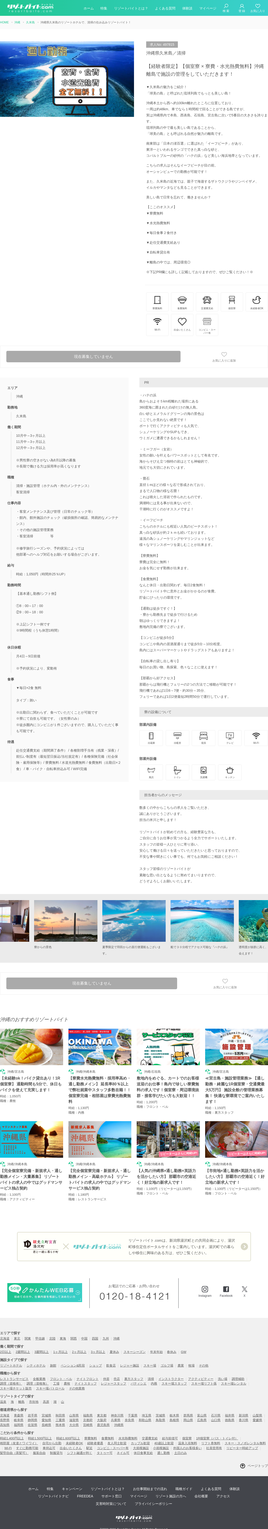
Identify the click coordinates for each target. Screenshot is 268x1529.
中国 (84, 1338)
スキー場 (150, 1365)
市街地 (33, 1402)
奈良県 (129, 1420)
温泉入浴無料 (187, 1443)
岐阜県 (18, 1420)
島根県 (174, 1420)
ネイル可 (123, 1453)
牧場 (191, 1365)
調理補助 (238, 1379)
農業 (181, 1365)
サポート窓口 (111, 1496)
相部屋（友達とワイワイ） (19, 1443)
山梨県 (257, 1415)
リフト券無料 (210, 1443)
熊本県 (60, 1425)
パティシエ (138, 1383)
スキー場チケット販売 (16, 1388)
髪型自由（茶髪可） (14, 1453)
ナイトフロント (88, 1379)
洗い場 (222, 1379)
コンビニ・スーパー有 (113, 1448)
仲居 (106, 1379)
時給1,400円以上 (12, 1438)
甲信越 (40, 1338)
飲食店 (111, 1365)
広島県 (202, 1420)
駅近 (89, 1448)
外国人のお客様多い (187, 1448)
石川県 (215, 1415)
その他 (203, 1365)
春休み (171, 1352)
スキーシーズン (135, 1352)
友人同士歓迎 (116, 1443)
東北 (17, 1338)
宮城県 (46, 1415)
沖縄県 (119, 1425)
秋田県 (60, 1415)
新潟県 (243, 1415)
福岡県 (18, 1425)
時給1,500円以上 (40, 1438)
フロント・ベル (61, 1379)
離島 (21, 1402)
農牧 (67, 1383)
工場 (56, 1383)
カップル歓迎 (140, 1443)
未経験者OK (74, 1443)
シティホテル (36, 1365)
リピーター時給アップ (242, 1448)
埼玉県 (146, 1415)
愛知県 (46, 1420)
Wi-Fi (8, 1448)
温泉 (3, 1402)
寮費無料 (90, 1438)
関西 (73, 1338)
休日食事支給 (143, 1453)
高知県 (5, 1425)
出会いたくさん (71, 1448)
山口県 (215, 1420)
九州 (106, 1338)
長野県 (5, 1420)
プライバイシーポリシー (153, 1504)
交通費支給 (150, 1438)
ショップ (95, 1365)
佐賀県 (32, 1425)
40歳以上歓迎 (163, 1443)
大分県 (74, 1425)
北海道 (5, 1338)
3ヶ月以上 (98, 1352)
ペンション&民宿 (73, 1365)
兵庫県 (115, 1420)
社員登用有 (214, 1448)
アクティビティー (200, 1379)
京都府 (88, 1420)
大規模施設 (141, 1448)
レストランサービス (14, 1379)
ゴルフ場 (167, 1365)
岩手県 (32, 1415)
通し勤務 (163, 1453)
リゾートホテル (11, 1365)
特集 (103, 8)
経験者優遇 (95, 1443)
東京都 (101, 1415)
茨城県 (160, 1415)
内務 (154, 1383)
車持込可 (49, 1448)
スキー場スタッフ (174, 1383)
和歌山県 (145, 1420)
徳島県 (229, 1420)
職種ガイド (183, 1489)
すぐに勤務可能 (27, 1448)
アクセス (223, 1496)
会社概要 (201, 1496)
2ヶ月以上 (79, 1352)
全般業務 (39, 1379)
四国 (95, 1338)
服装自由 (39, 1453)
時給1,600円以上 (68, 1438)
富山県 (202, 1415)
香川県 (243, 1420)
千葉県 (132, 1415)
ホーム (89, 8)
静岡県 (32, 1420)
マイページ (207, 8)
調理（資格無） (38, 1383)
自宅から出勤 (51, 1443)
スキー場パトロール (50, 1388)
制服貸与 (56, 1453)
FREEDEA (85, 1496)
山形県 (74, 1415)
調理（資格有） (11, 1383)
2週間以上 (23, 1352)
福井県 (229, 1415)
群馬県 (188, 1415)
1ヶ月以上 (60, 1352)
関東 (28, 1338)
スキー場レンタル (233, 1383)
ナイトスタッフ (86, 1383)
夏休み (114, 1352)
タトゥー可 (105, 1453)
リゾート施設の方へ (170, 1496)
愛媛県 (257, 1420)
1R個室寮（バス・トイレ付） (217, 1438)
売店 (117, 1379)
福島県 (88, 1415)
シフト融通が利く (79, 1453)
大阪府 (101, 1420)
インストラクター (171, 1379)
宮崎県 (88, 1425)
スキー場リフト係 (204, 1383)
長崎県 (46, 1425)
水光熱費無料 (127, 1438)
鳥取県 (160, 1420)
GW (183, 1352)
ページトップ (258, 1466)
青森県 (18, 1415)
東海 (63, 1338)
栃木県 (174, 1415)
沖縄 (116, 1338)
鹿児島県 (103, 1425)
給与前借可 (170, 1438)
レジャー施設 (129, 1365)
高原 (46, 1402)
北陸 (52, 1338)
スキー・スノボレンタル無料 (245, 1443)
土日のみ (180, 1453)
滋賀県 (74, 1420)
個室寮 (187, 1438)
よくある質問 (165, 8)
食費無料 (107, 1438)
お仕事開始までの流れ (150, 1489)
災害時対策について (111, 1504)
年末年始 (156, 1352)
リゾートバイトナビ (53, 1496)
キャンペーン (72, 1489)
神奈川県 (117, 1415)
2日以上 (5, 1352)
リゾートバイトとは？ (131, 8)
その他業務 (77, 1388)
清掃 (151, 1379)
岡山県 (188, 1420)
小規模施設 (161, 1448)
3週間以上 (41, 1352)
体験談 (187, 8)
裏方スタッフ (133, 1379)
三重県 (60, 1420)
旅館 (53, 1365)
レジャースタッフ (113, 1383)
